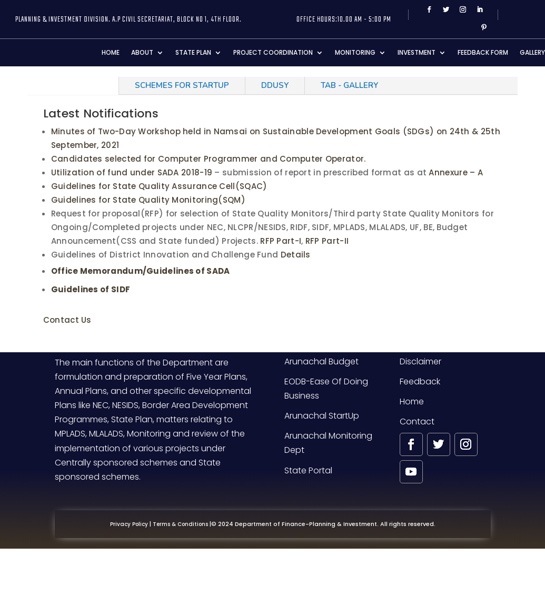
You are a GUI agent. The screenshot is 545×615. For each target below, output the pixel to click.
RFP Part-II (327, 240)
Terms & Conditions (180, 524)
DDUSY (275, 85)
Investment (416, 52)
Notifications (73, 85)
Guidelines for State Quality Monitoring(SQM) (148, 199)
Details (296, 254)
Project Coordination (273, 52)
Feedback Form (483, 52)
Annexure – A (455, 172)
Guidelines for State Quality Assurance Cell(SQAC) (159, 186)
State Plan (193, 52)
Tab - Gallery (349, 85)
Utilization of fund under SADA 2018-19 (131, 172)
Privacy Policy (129, 524)
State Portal (308, 470)
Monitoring (355, 52)
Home (111, 52)
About (142, 52)
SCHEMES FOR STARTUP (182, 85)
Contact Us (67, 319)
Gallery (532, 52)
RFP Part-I (280, 240)
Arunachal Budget (321, 361)
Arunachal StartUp (321, 416)
